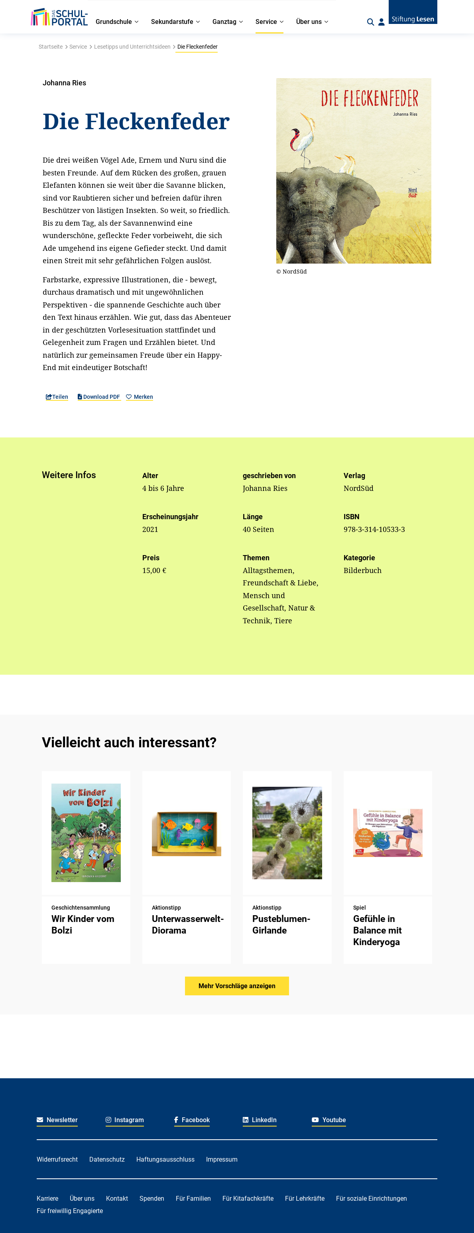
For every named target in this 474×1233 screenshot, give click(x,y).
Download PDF (99, 397)
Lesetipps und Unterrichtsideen (132, 46)
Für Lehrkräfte (305, 1198)
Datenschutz (107, 1159)
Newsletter (57, 1120)
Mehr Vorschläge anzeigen (237, 986)
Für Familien (193, 1198)
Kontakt (117, 1198)
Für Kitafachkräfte (247, 1198)
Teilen (57, 397)
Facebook (192, 1120)
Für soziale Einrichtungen (371, 1198)
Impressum (222, 1159)
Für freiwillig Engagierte (70, 1211)
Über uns (82, 1198)
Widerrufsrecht (57, 1159)
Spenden (152, 1198)
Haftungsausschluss (165, 1159)
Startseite (51, 46)
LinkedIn (260, 1120)
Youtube (329, 1120)
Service (78, 46)
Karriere (47, 1198)
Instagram (125, 1120)
